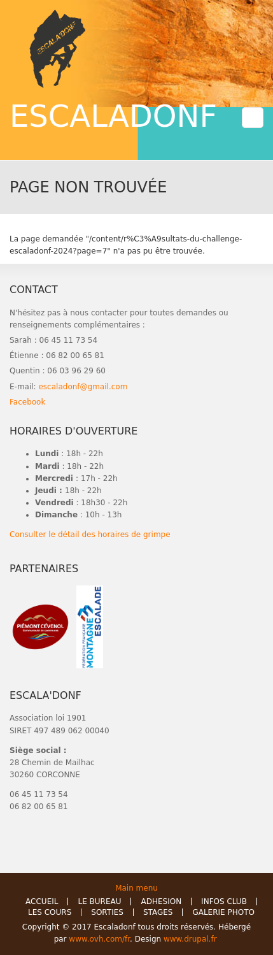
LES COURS (49, 912)
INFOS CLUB (224, 901)
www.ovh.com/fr (99, 939)
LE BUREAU (99, 901)
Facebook (27, 402)
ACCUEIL (41, 901)
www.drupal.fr (191, 939)
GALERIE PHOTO (223, 912)
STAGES (158, 912)
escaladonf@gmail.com (82, 386)
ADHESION (161, 901)
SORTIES (107, 912)
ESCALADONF (113, 116)
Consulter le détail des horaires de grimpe (90, 534)
